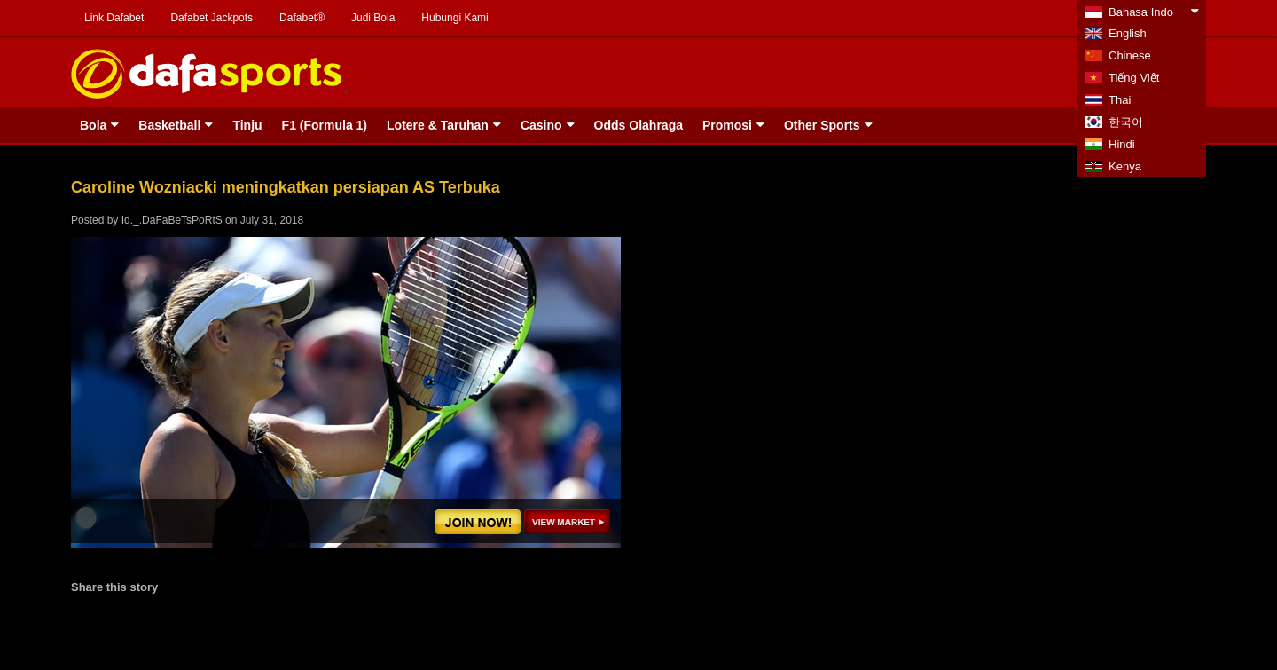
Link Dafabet (114, 18)
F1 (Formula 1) (324, 125)
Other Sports (822, 125)
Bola (93, 125)
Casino (541, 125)
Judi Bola (373, 18)
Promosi (727, 125)
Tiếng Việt (1134, 77)
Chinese (1130, 55)
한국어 (1126, 122)
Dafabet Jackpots (211, 18)
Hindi (1122, 144)
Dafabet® (302, 18)
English (1128, 33)
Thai (1120, 99)
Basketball (169, 125)
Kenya (1125, 166)
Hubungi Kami (454, 18)
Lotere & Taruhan (438, 125)
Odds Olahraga (638, 125)
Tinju (247, 125)
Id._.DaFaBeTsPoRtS (172, 220)
